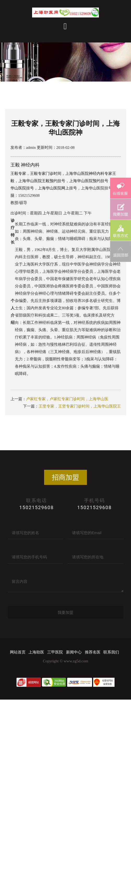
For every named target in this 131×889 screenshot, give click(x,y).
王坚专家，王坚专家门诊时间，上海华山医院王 (80, 406)
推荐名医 (92, 652)
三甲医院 (55, 652)
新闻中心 (74, 652)
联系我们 (111, 652)
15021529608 (36, 507)
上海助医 (36, 652)
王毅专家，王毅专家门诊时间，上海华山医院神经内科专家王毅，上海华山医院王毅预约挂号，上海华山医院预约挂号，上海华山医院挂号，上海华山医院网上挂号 (65, 180)
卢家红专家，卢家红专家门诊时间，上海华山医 (67, 399)
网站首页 (18, 652)
